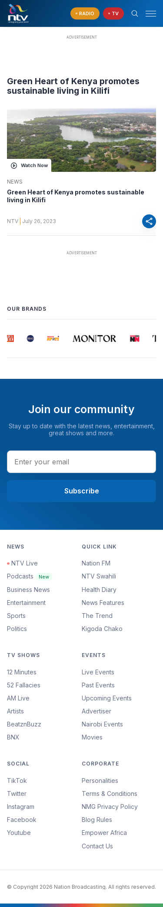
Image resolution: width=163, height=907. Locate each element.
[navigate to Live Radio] (85, 13)
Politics (17, 628)
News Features (103, 602)
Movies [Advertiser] (92, 737)
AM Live (18, 698)
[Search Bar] (135, 13)
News (15, 182)
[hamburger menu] (151, 14)
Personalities (100, 780)
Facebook (22, 819)
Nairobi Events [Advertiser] (102, 724)
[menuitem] (119, 724)
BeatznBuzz (24, 724)
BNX (13, 737)
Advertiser (96, 711)
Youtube (19, 832)
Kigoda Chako (102, 628)
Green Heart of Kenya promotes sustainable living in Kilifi (75, 196)
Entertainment (26, 602)
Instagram (20, 806)
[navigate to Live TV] (113, 13)
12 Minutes (22, 672)
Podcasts (30, 576)
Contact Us (97, 846)
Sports (16, 615)
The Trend (97, 615)
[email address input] (81, 461)
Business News (28, 589)
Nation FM (96, 563)
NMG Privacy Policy (110, 806)
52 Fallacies (23, 685)
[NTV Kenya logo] (18, 13)
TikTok (17, 780)
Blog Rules (97, 819)
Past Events (98, 685)
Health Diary (99, 589)
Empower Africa (104, 832)
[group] (10, 338)
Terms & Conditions (109, 793)
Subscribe (81, 490)
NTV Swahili (99, 576)
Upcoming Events (107, 698)
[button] (147, 14)
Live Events (98, 672)
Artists (15, 711)
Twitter (17, 793)
